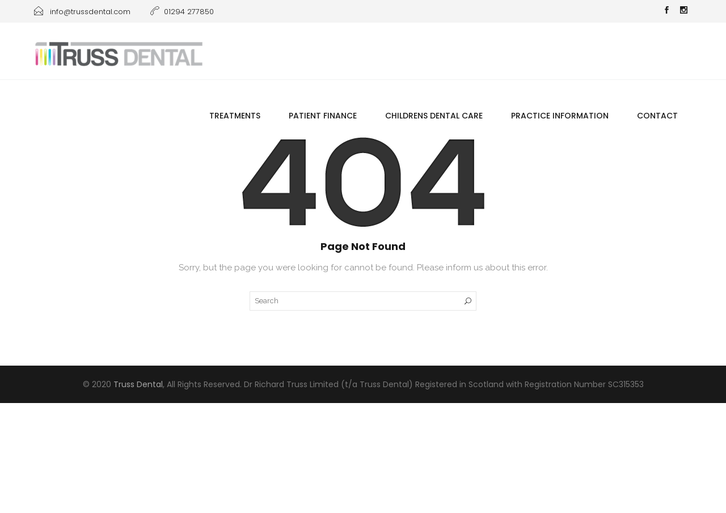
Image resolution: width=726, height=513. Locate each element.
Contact (657, 115)
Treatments (234, 115)
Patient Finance (323, 115)
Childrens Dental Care (434, 115)
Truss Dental (138, 384)
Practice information (560, 115)
